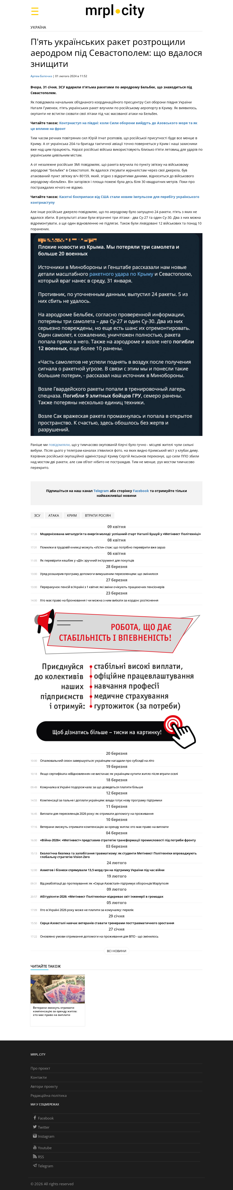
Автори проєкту (44, 1086)
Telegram (101, 490)
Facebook (141, 490)
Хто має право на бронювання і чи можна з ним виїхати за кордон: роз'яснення (99, 600)
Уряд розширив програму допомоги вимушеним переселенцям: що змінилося (99, 574)
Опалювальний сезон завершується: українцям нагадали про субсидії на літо (97, 760)
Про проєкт (40, 1068)
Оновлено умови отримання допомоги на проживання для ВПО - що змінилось (99, 936)
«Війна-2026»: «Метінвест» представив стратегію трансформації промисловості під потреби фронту (118, 840)
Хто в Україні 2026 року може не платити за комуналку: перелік (87, 910)
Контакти (39, 1077)
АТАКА (53, 515)
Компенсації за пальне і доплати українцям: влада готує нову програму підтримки (101, 800)
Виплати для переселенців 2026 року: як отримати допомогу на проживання (97, 813)
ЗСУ (37, 515)
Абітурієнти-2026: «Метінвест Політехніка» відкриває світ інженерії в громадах (101, 896)
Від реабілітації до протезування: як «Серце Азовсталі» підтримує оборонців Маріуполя (104, 883)
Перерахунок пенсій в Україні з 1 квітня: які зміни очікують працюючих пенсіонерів (102, 587)
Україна (38, 27)
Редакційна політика (49, 1095)
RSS (38, 1156)
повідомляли (59, 444)
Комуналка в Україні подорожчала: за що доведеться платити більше (91, 787)
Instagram (43, 1136)
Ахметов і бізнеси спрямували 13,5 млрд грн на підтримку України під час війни (102, 870)
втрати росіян (98, 515)
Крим (72, 515)
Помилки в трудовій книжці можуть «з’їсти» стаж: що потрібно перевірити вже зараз (102, 547)
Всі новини (116, 951)
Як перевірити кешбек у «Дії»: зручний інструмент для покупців (87, 560)
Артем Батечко (41, 76)
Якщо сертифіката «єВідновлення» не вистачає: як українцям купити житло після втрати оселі (109, 774)
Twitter (41, 1127)
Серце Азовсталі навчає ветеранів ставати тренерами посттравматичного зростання (107, 923)
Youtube (42, 1147)
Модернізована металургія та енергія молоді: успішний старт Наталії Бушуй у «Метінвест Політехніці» (120, 534)
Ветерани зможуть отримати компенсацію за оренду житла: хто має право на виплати (104, 827)
